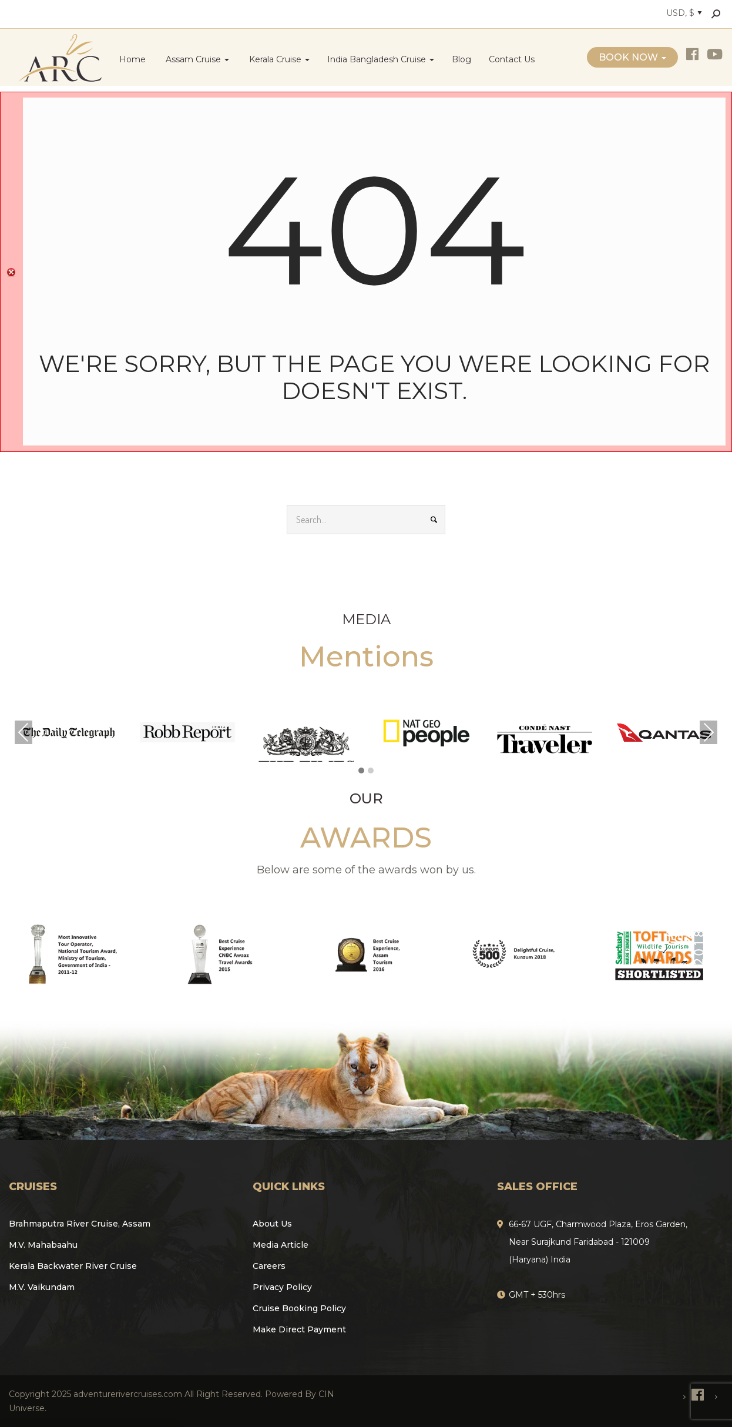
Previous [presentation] (23, 732)
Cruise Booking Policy (299, 1308)
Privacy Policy (282, 1287)
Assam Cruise (196, 59)
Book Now (632, 57)
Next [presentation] (708, 732)
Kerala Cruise (278, 59)
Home (132, 59)
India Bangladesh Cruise (380, 59)
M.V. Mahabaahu (43, 1245)
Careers (269, 1266)
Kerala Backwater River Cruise (73, 1266)
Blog (461, 59)
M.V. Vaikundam (42, 1287)
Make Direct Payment (299, 1329)
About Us (272, 1223)
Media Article (280, 1245)
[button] (361, 771)
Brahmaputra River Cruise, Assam (79, 1223)
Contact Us (512, 59)
